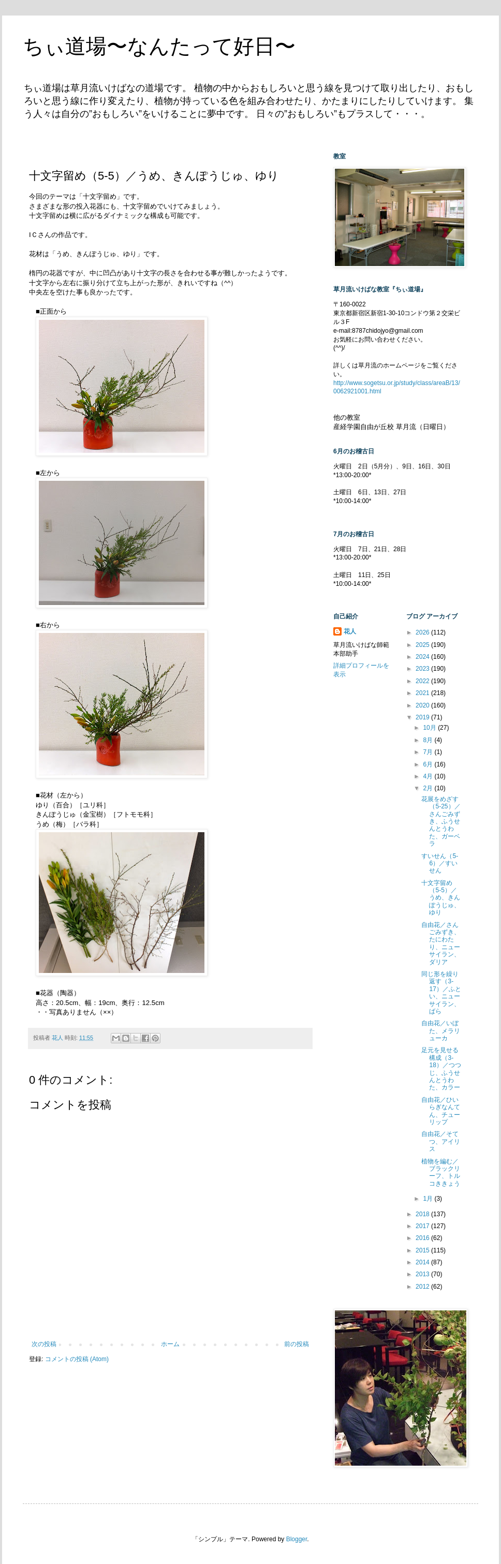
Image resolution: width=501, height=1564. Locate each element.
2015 (423, 1250)
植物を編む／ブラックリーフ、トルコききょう (440, 1172)
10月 (430, 727)
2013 (423, 1274)
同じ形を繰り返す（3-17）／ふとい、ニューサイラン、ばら (441, 992)
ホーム (170, 1344)
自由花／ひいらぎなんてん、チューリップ (440, 1111)
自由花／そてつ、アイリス (440, 1141)
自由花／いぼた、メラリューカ (440, 1031)
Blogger (296, 1539)
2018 (423, 1214)
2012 (423, 1286)
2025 (423, 644)
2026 (423, 632)
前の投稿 (296, 1344)
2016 (423, 1238)
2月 (428, 788)
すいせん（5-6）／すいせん (439, 863)
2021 (423, 693)
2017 (423, 1226)
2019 (423, 717)
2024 (423, 656)
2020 (423, 705)
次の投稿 (44, 1344)
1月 (428, 1198)
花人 (350, 631)
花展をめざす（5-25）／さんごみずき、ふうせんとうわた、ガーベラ (440, 821)
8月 (428, 740)
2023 (423, 668)
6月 (428, 764)
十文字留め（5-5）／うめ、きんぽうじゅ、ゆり (440, 898)
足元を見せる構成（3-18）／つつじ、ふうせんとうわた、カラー (441, 1068)
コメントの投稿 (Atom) (77, 1359)
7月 (428, 752)
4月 (428, 776)
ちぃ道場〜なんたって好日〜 (159, 46)
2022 (423, 681)
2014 (423, 1262)
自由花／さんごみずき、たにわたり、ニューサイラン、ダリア (440, 943)
